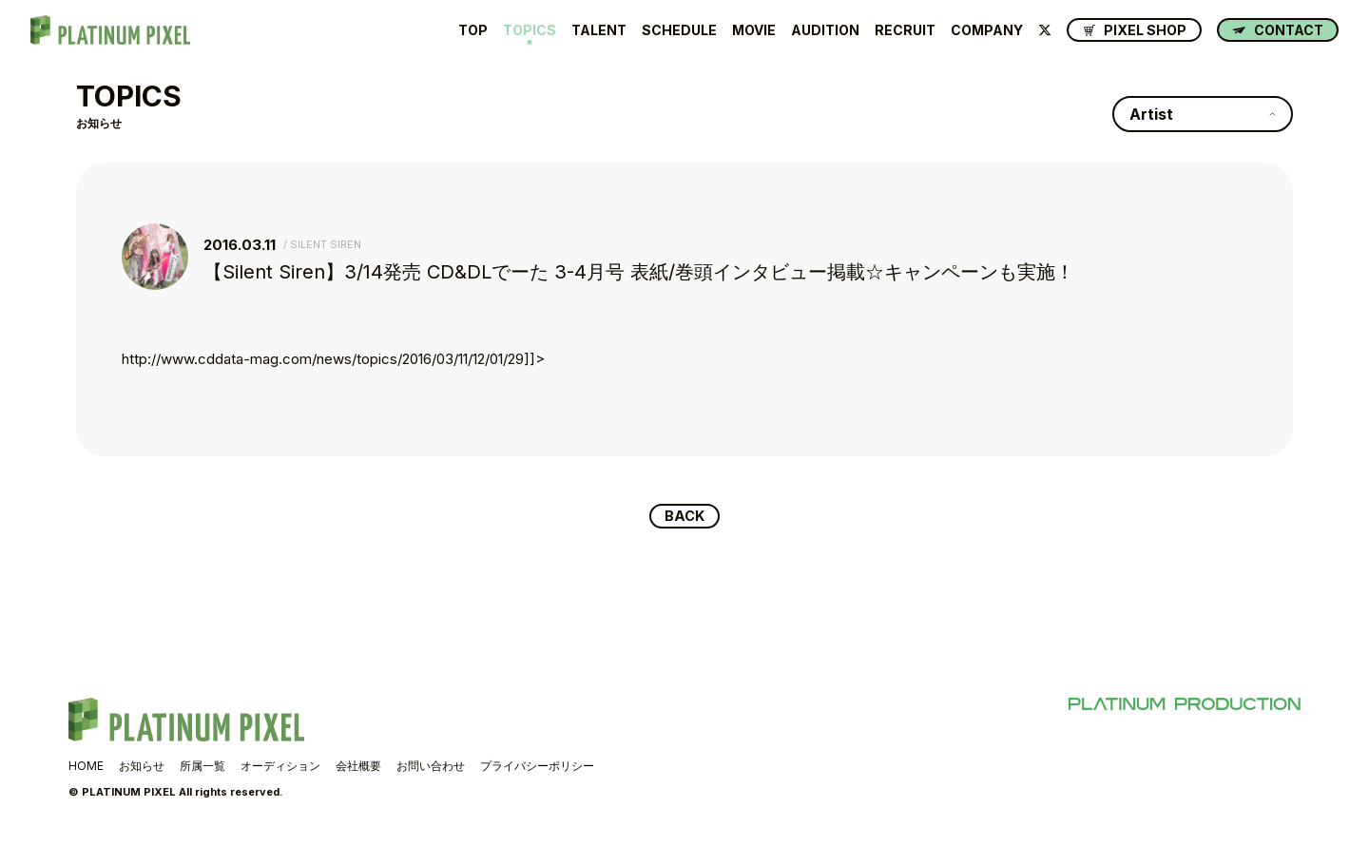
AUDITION (825, 30)
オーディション (280, 767)
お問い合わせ (430, 767)
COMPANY (987, 30)
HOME (86, 767)
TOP (473, 30)
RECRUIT (905, 30)
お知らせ (141, 767)
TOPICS (529, 30)
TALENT (599, 30)
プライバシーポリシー (537, 767)
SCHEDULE (679, 30)
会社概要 (358, 767)
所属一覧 (202, 767)
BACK (685, 517)
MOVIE (754, 30)
